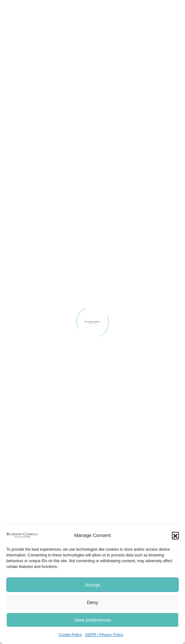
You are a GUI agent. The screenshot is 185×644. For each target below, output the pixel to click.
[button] (175, 535)
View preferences (92, 620)
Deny (92, 602)
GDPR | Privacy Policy (104, 634)
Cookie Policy (70, 634)
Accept (92, 584)
